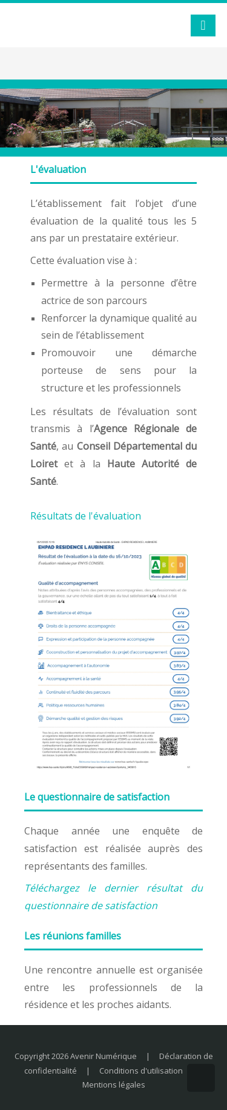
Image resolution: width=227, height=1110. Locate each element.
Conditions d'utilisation (141, 1070)
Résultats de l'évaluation (85, 516)
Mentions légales (113, 1084)
